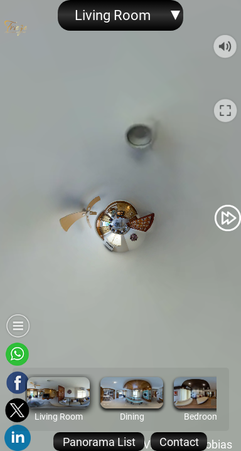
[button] (13, 218)
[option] (58, 399)
